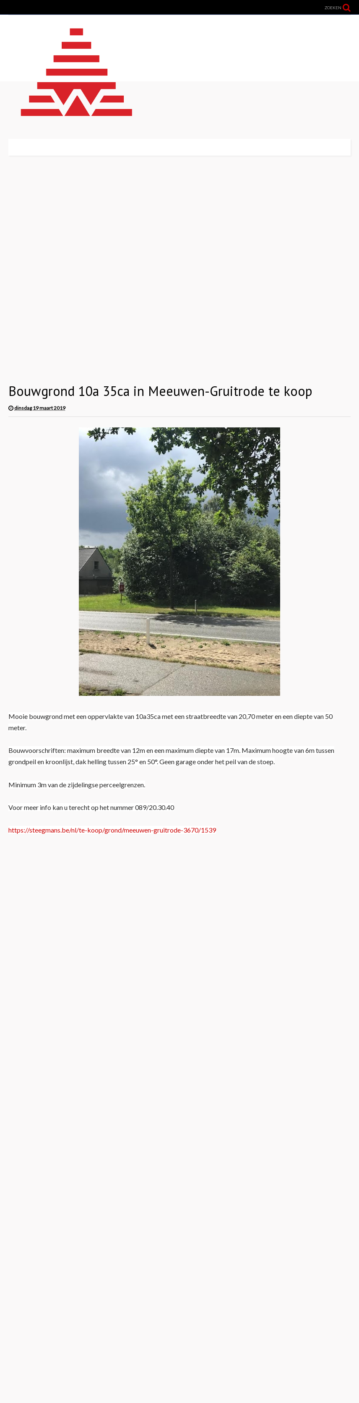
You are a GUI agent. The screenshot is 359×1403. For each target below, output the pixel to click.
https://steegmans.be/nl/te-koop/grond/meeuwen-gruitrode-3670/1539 (112, 830)
